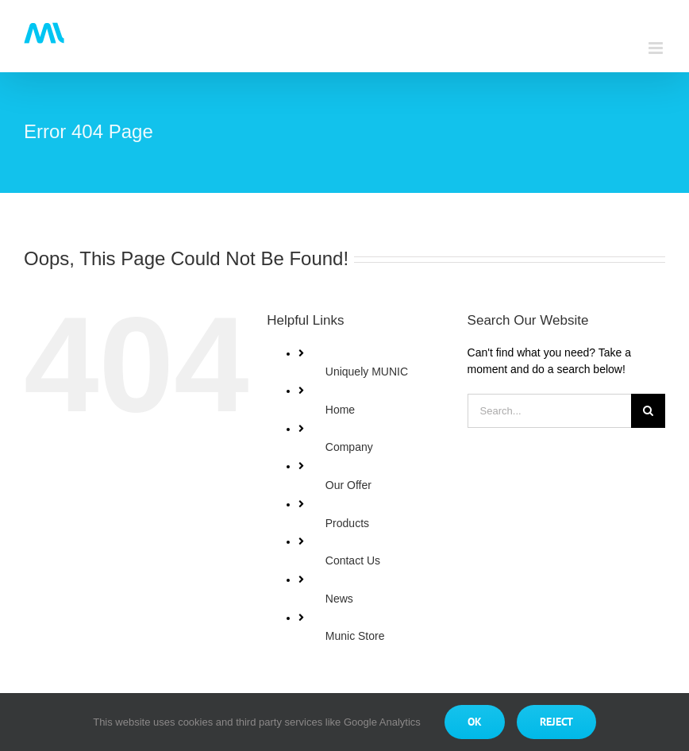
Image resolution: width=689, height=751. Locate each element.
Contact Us (352, 560)
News (339, 598)
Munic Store (355, 636)
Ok (475, 721)
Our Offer (348, 485)
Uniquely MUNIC (366, 371)
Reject (556, 721)
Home (340, 409)
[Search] (648, 411)
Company (349, 447)
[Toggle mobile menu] (657, 48)
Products (347, 523)
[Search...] (549, 411)
